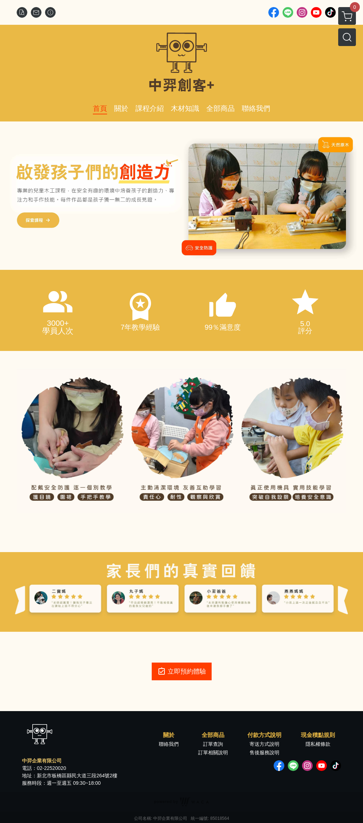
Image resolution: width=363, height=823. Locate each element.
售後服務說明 (264, 752)
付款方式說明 (264, 735)
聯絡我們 (169, 744)
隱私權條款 (318, 744)
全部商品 (213, 735)
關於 (168, 735)
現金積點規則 (318, 735)
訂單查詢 (213, 744)
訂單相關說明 (213, 752)
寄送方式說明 (264, 744)
